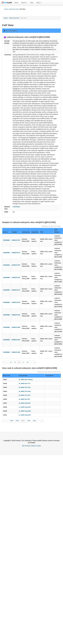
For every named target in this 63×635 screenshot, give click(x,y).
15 (15, 362)
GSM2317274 (16, 252)
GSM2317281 (16, 340)
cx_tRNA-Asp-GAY (25, 415)
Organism (34, 232)
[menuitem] (16, 3)
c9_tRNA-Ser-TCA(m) (26, 379)
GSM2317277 (16, 290)
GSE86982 (16, 207)
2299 (11, 420)
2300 (17, 420)
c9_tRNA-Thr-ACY (24, 395)
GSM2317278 (16, 302)
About (38, 2)
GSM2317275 (16, 265)
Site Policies (26, 446)
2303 (34, 420)
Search (24, 2)
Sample (14, 232)
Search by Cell (13, 9)
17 (23, 362)
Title (41, 232)
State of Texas (36, 446)
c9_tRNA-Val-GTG (24, 403)
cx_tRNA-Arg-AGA (25, 407)
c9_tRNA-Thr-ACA (25, 387)
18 (27, 362)
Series (5, 232)
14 (11, 362)
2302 (28, 420)
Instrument (26, 232)
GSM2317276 (16, 277)
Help (31, 2)
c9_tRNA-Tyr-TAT (24, 399)
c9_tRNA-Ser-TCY (24, 383)
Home (16, 2)
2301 (22, 420)
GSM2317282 (16, 352)
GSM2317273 (16, 240)
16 (19, 362)
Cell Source (56, 231)
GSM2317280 (16, 327)
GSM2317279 (16, 315)
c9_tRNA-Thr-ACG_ (25, 391)
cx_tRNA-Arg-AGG (25, 411)
